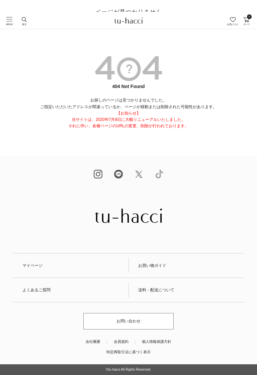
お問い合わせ (128, 321)
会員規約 (121, 342)
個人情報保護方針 (156, 342)
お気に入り (233, 24)
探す (24, 24)
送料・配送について (156, 290)
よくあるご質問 (36, 290)
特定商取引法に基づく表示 (128, 352)
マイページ (32, 265)
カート (246, 21)
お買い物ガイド (152, 265)
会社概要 (93, 342)
